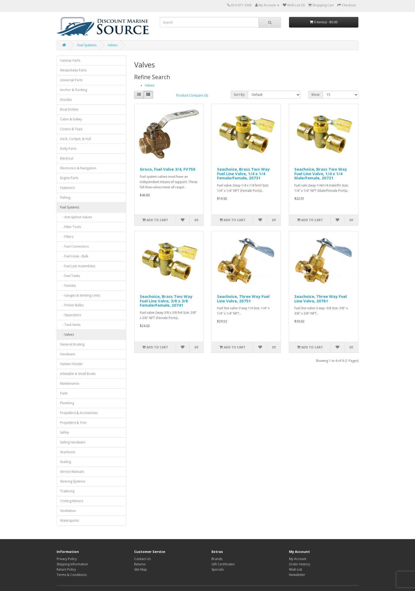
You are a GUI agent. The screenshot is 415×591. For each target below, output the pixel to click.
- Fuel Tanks (70, 276)
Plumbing (67, 403)
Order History (299, 564)
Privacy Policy (67, 559)
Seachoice (67, 452)
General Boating (72, 344)
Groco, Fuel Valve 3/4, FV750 (167, 169)
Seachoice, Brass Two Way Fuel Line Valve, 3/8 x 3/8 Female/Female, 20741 (166, 301)
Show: (315, 94)
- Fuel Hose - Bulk (74, 256)
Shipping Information (72, 564)
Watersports (69, 520)
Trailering (67, 491)
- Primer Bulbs (72, 305)
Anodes (66, 99)
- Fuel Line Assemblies (77, 266)
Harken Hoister (71, 364)
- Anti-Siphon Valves (76, 217)
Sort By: (239, 94)
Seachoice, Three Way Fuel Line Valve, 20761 (320, 298)
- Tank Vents (70, 324)
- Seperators (70, 315)
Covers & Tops (71, 129)
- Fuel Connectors (74, 246)
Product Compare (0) (192, 95)
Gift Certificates (222, 564)
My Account (297, 559)
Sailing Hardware (72, 442)
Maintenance (69, 383)
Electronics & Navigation (78, 168)
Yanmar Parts (70, 60)
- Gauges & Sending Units (80, 295)
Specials (217, 569)
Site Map (140, 569)
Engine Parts (69, 178)
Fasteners (67, 187)
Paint (63, 393)
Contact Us (142, 559)
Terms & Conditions (72, 574)
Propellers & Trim (73, 422)
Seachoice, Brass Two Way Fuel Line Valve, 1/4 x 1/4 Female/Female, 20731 (243, 173)
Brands (216, 559)
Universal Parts (71, 80)
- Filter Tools (70, 227)
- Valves (67, 334)
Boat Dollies (69, 109)
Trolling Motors (71, 501)
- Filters (66, 236)
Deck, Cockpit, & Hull (75, 139)
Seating (65, 462)
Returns (140, 564)
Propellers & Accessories (79, 413)
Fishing (65, 197)
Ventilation (68, 510)
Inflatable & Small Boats (78, 373)
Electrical (66, 158)
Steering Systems (72, 481)
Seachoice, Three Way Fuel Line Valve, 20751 (243, 298)
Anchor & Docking (73, 90)
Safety (64, 432)
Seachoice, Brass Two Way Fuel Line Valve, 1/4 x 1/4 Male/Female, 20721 (320, 173)
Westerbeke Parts (73, 70)
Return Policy (66, 569)
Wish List (295, 569)
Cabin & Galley (71, 119)
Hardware (67, 354)
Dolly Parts (68, 148)
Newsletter (297, 574)
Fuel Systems (86, 45)
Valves (112, 45)
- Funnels (68, 285)
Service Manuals (72, 471)
